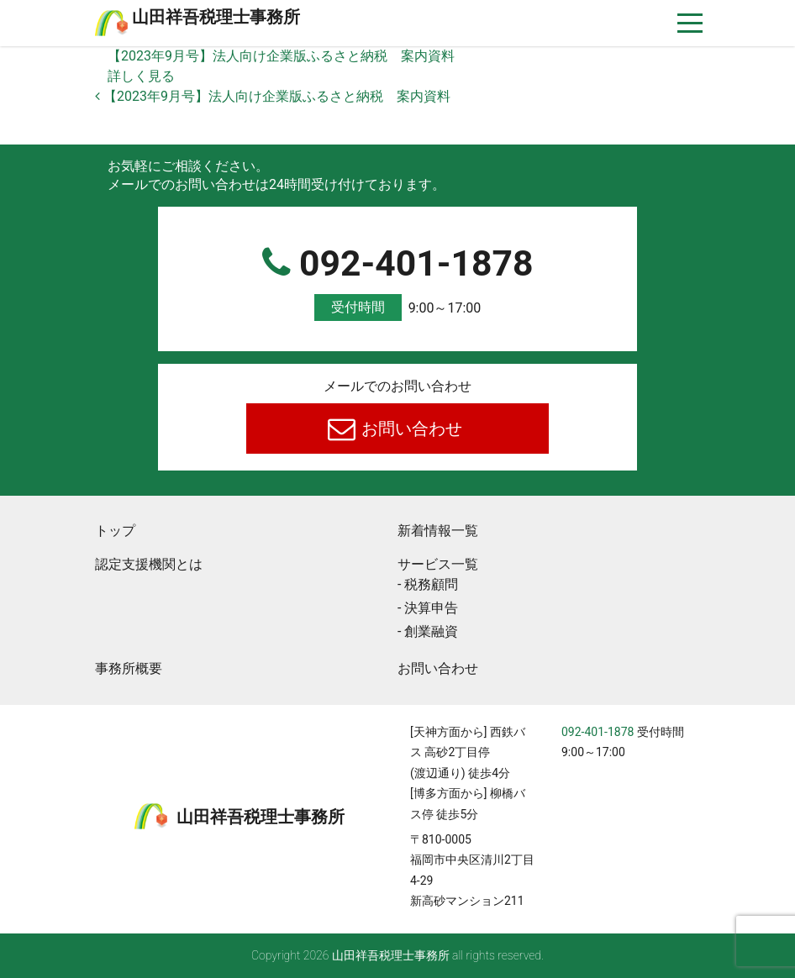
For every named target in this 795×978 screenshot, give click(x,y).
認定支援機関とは (149, 564)
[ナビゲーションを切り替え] (690, 23)
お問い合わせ (410, 428)
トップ (115, 531)
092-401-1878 (397, 282)
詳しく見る (141, 76)
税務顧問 (431, 584)
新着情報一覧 (438, 531)
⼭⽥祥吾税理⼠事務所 (216, 17)
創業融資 (431, 631)
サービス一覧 (438, 564)
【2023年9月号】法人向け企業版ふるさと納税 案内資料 (281, 56)
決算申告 (431, 608)
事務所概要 (128, 668)
